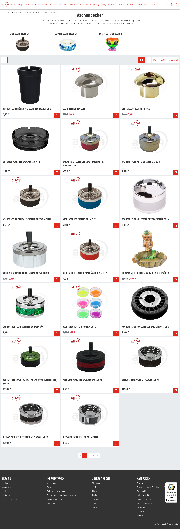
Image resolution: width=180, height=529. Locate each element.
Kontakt (5, 483)
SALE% (159, 4)
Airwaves (95, 491)
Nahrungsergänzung (101, 4)
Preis (155, 60)
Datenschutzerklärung (56, 491)
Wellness (136, 4)
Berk (94, 503)
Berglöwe (96, 499)
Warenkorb (6, 487)
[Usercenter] (171, 4)
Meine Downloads (9, 499)
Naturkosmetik (82, 4)
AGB (49, 487)
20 (169, 60)
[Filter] (4, 60)
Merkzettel (6, 495)
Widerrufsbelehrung (55, 499)
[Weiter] (97, 455)
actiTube (95, 487)
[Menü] (175, 484)
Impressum (51, 483)
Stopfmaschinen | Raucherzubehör (39, 4)
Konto (4, 491)
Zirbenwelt (148, 4)
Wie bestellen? (53, 503)
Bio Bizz (95, 507)
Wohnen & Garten (121, 4)
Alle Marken (97, 483)
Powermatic (15, 4)
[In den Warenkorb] (57, 115)
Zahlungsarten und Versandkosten (61, 495)
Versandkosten (173, 524)
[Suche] (166, 4)
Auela (94, 495)
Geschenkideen (65, 4)
